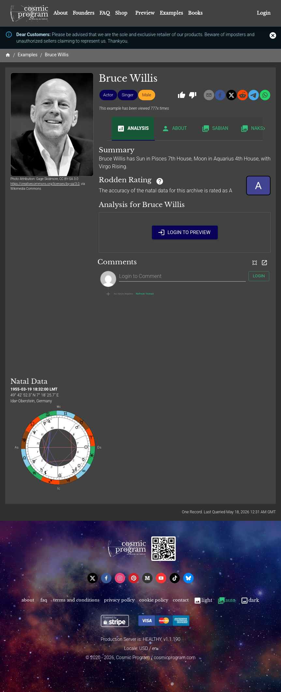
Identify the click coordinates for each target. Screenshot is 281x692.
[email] (209, 95)
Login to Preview (185, 232)
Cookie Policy (154, 600)
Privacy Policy (119, 600)
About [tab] (174, 128)
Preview (145, 13)
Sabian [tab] (215, 128)
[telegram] (253, 95)
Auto (226, 600)
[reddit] (242, 95)
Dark (250, 600)
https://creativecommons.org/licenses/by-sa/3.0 (45, 184)
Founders (83, 13)
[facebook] (220, 95)
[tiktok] (175, 578)
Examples (171, 13)
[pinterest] (133, 578)
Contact (180, 600)
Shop (121, 13)
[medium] (147, 578)
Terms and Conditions (76, 600)
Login (263, 13)
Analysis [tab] (133, 128)
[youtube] (161, 578)
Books (195, 13)
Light (203, 600)
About (60, 13)
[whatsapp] (265, 95)
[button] (108, 95)
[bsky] (188, 578)
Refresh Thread (145, 294)
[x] (231, 95)
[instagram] (120, 578)
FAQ (104, 13)
